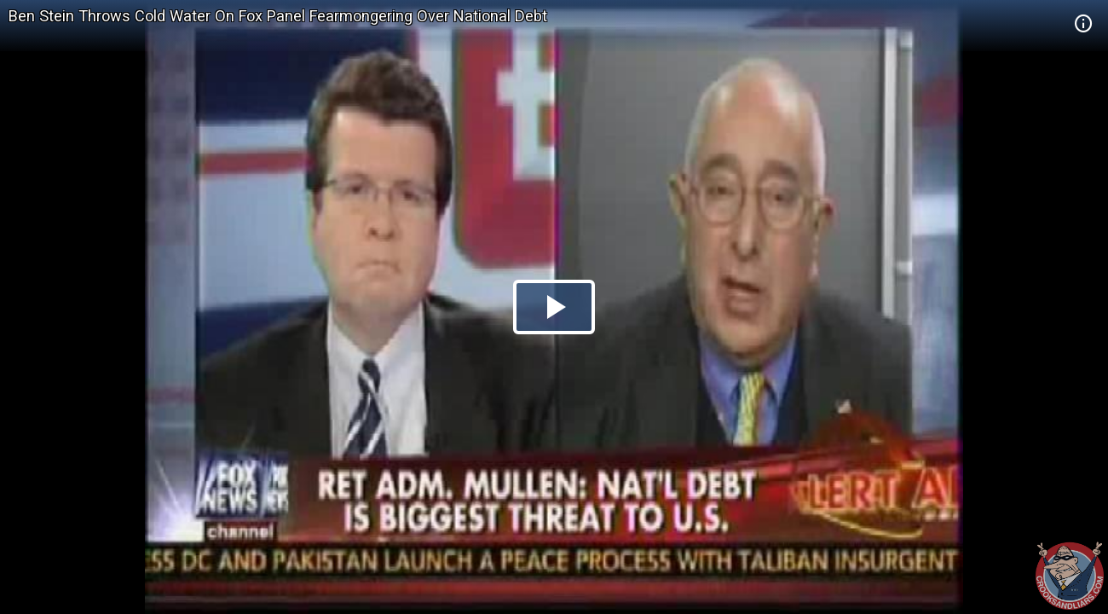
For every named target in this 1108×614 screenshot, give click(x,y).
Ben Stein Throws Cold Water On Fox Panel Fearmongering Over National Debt (278, 16)
